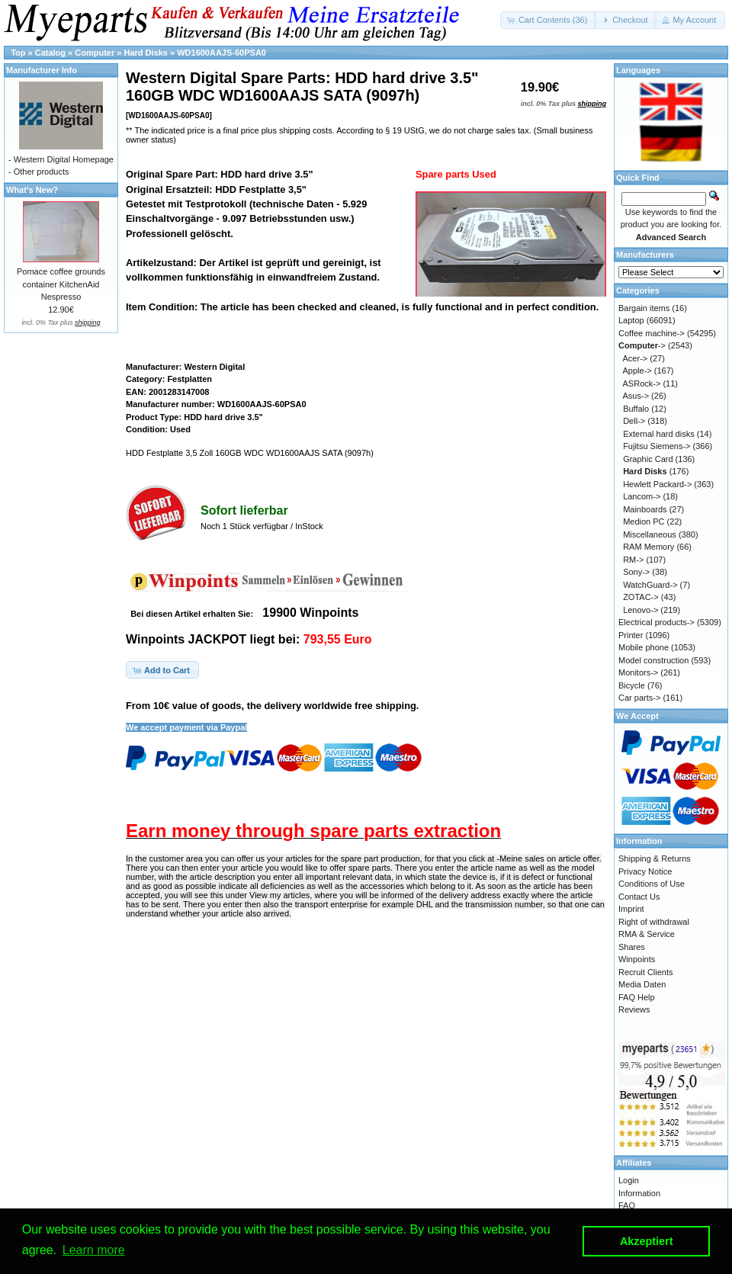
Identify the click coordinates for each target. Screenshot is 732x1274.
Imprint (631, 908)
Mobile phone (643, 647)
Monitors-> (638, 672)
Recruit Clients (645, 972)
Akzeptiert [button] (646, 1241)
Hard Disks (145, 52)
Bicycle (631, 685)
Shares (631, 946)
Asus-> (636, 395)
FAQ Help (636, 997)
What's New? (32, 189)
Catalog (50, 52)
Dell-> (634, 420)
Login (628, 1180)
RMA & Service (646, 934)
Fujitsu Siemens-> (656, 446)
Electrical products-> (656, 622)
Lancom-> (641, 496)
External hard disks (659, 433)
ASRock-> (642, 383)
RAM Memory (648, 546)
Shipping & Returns (654, 858)
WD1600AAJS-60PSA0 (221, 52)
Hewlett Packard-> (657, 484)
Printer (630, 635)
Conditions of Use (651, 883)
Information (639, 1193)
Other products (41, 171)
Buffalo (636, 408)
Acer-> (635, 358)
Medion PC (643, 521)
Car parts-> (639, 697)
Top (18, 52)
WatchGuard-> (650, 584)
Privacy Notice (645, 871)
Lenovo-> (640, 610)
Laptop (631, 320)
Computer (94, 52)
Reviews (634, 1009)
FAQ (626, 1205)
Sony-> (636, 571)
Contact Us (639, 896)
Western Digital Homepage (64, 159)
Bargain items (643, 308)
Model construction (653, 660)
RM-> (633, 559)
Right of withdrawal (653, 921)
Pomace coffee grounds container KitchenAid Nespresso (61, 284)
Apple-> (637, 370)
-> (642, 345)
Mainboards (644, 509)
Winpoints (636, 959)
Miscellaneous (649, 534)
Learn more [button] (94, 1250)
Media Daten (642, 984)
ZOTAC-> (641, 597)
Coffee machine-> (651, 333)
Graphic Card (648, 459)
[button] (548, 20)
